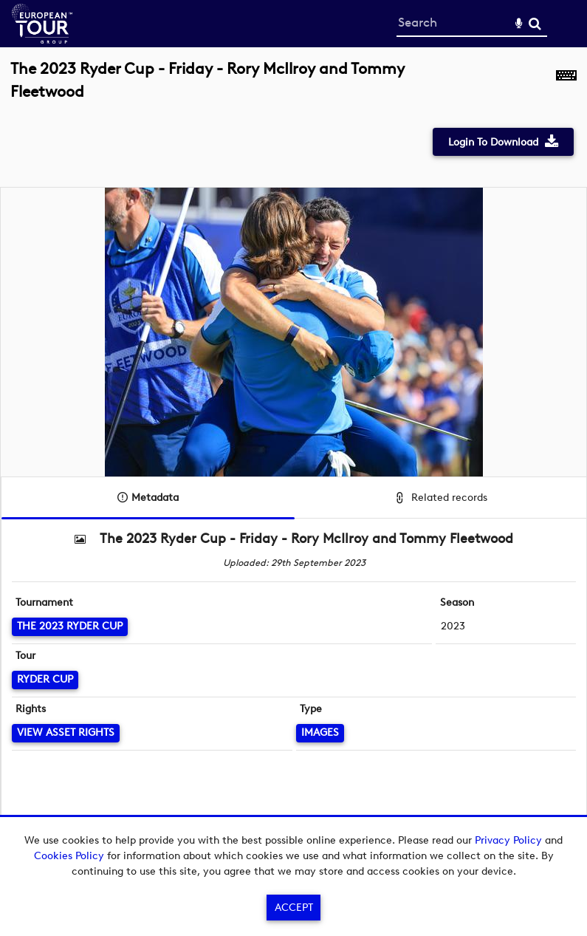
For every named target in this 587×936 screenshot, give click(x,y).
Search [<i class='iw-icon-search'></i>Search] (535, 23)
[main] (293, 455)
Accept (294, 907)
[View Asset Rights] (66, 733)
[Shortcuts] (566, 88)
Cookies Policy (69, 856)
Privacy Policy (508, 840)
